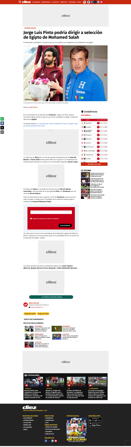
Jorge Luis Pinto (43, 314)
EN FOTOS (49, 389)
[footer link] (65, 412)
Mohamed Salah (30, 314)
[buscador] (84, 2)
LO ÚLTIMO (86, 171)
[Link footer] (30, 408)
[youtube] (55, 441)
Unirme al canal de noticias (53, 297)
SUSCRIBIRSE (65, 226)
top (69, 389)
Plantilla (28, 389)
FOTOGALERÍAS (33, 376)
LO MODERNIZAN (93, 389)
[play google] (98, 420)
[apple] (98, 425)
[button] (2, 119)
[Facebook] (46, 441)
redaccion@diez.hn (36, 308)
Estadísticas (90, 112)
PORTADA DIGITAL (73, 416)
